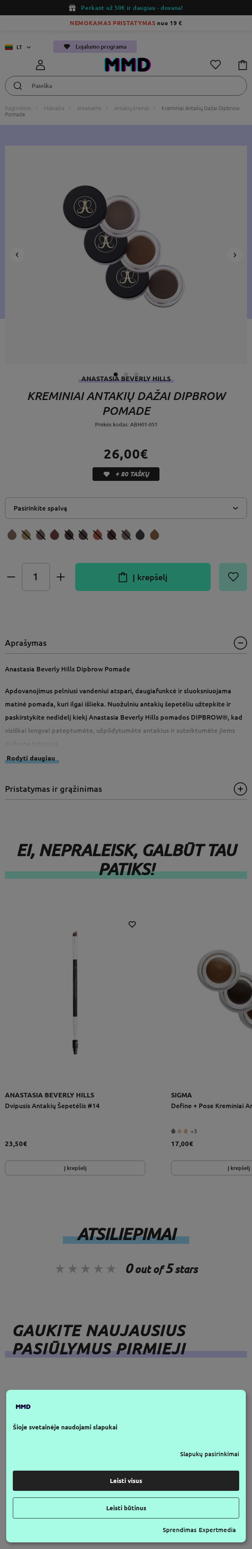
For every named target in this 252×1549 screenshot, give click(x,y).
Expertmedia (217, 1529)
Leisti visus (126, 1480)
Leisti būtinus (126, 1507)
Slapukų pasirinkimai (209, 1453)
